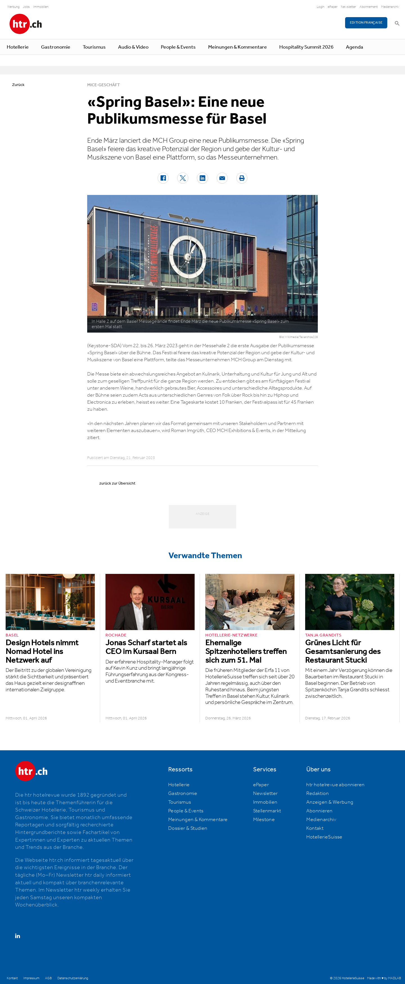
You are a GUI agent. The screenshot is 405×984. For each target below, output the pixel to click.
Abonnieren (319, 811)
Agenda (354, 47)
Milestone (264, 820)
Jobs (26, 7)
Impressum (31, 978)
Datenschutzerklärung (72, 978)
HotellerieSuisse (324, 837)
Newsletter (348, 7)
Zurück (18, 85)
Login (320, 7)
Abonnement (368, 7)
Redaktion (317, 793)
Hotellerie (18, 47)
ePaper (333, 7)
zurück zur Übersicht (117, 483)
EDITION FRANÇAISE (366, 22)
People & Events (178, 47)
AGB (48, 978)
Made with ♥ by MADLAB (384, 978)
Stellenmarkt (267, 811)
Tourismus (94, 47)
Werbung (13, 7)
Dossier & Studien (188, 828)
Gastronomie (55, 47)
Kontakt (314, 828)
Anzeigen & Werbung (329, 802)
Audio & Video (133, 47)
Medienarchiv (390, 7)
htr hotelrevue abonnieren (335, 785)
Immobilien (40, 7)
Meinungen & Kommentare (237, 47)
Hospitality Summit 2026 (306, 47)
